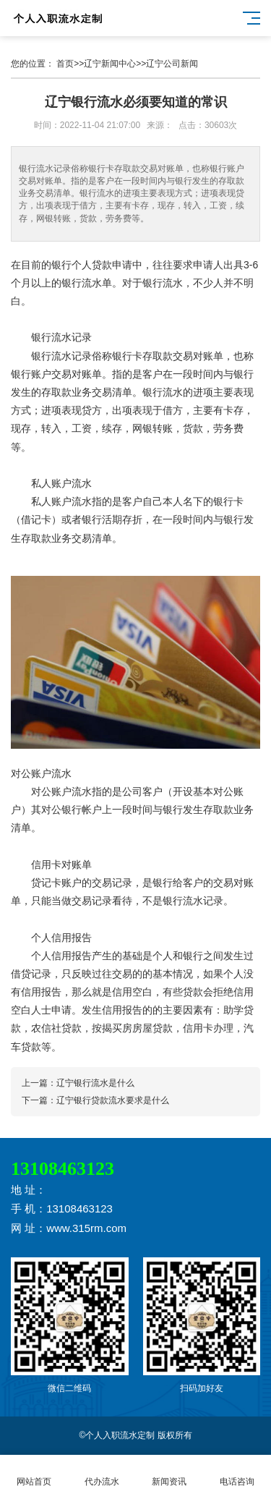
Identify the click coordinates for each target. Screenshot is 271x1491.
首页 (65, 64)
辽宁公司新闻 (172, 64)
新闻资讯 (170, 1473)
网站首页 (34, 1473)
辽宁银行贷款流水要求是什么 (112, 1100)
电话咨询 (237, 1473)
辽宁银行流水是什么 (95, 1083)
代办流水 (102, 1473)
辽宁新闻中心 (110, 64)
